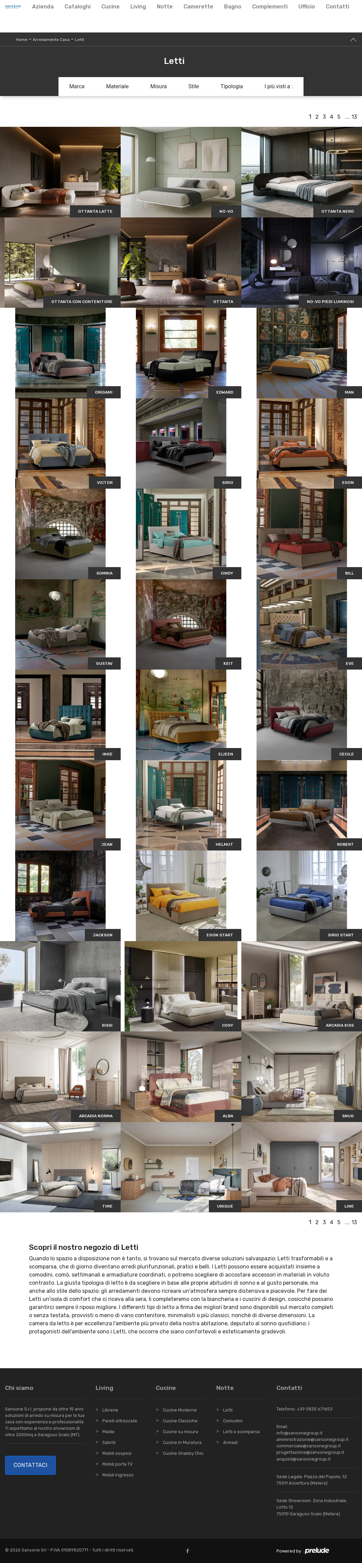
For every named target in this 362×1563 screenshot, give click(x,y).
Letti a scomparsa (241, 1431)
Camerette (198, 6)
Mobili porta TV (117, 1464)
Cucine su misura (180, 1431)
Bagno (232, 6)
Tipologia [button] (231, 86)
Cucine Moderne (180, 1410)
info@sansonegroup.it (299, 1433)
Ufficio (306, 6)
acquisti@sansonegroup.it (303, 1459)
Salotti (109, 1442)
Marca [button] (77, 86)
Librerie (110, 1410)
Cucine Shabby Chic (183, 1453)
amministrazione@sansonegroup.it (312, 1439)
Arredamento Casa (51, 39)
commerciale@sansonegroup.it (308, 1445)
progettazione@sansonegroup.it (310, 1452)
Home (21, 39)
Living (138, 6)
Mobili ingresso (118, 1474)
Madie (108, 1431)
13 (354, 117)
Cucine (110, 6)
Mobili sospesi (116, 1453)
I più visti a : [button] (279, 86)
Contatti (337, 6)
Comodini (232, 1420)
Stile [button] (193, 86)
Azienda (43, 6)
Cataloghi (78, 6)
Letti (79, 39)
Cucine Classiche (180, 1420)
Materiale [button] (117, 86)
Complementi (270, 6)
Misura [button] (158, 86)
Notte (165, 6)
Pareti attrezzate (119, 1420)
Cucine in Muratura (182, 1442)
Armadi (230, 1442)
